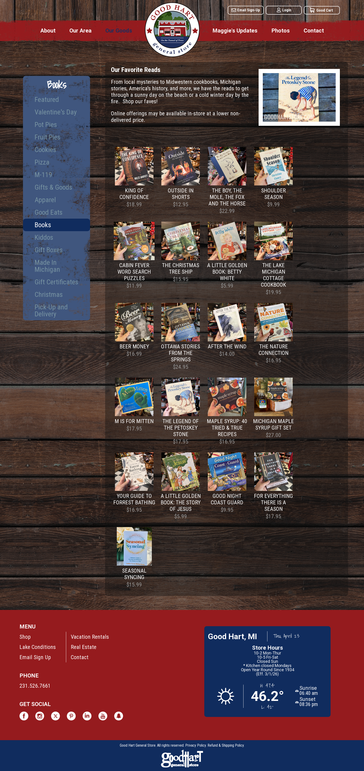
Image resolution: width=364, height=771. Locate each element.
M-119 (43, 175)
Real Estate (83, 647)
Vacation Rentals (90, 637)
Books (43, 225)
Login (286, 10)
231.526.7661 (35, 686)
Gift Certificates (56, 282)
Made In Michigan (47, 265)
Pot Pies (46, 124)
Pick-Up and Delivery (51, 310)
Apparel (45, 200)
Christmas (49, 294)
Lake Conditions (38, 647)
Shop (25, 637)
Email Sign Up (35, 657)
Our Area (80, 30)
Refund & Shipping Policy (226, 745)
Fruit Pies (47, 137)
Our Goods (118, 30)
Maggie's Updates (234, 30)
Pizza (42, 162)
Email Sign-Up (248, 10)
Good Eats (48, 212)
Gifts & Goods (53, 187)
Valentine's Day (56, 112)
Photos (280, 30)
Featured (47, 99)
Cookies (45, 150)
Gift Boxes (49, 250)
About (47, 30)
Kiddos (44, 237)
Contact (314, 30)
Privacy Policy (195, 745)
